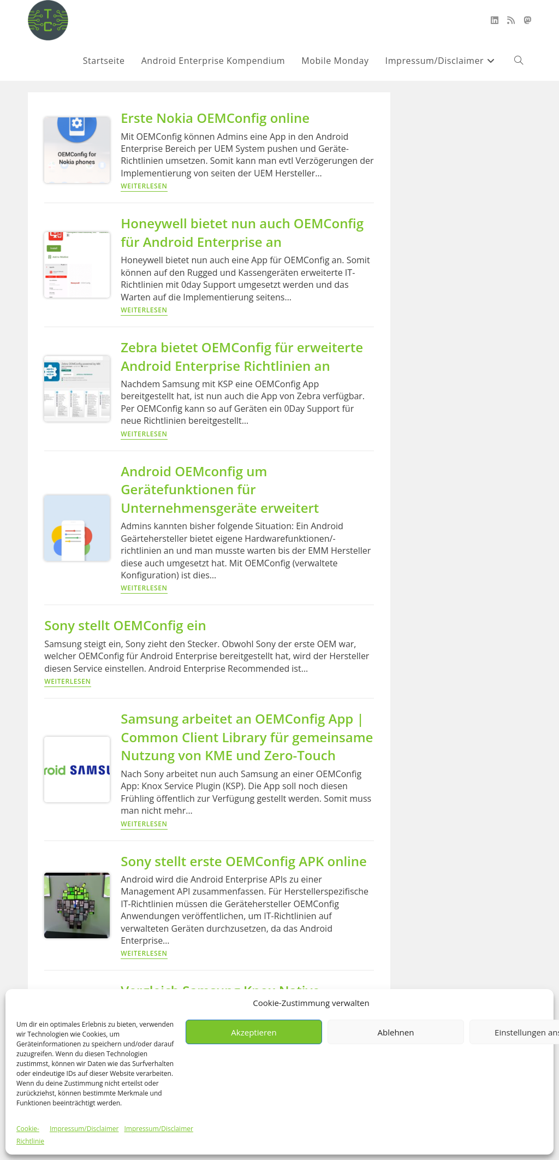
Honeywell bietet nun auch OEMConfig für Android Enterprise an (242, 232)
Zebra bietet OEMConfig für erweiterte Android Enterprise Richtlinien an (242, 356)
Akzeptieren (253, 1032)
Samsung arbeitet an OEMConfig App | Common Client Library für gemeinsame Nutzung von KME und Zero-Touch (247, 736)
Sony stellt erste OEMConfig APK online (244, 861)
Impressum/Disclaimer (84, 1128)
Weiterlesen (144, 187)
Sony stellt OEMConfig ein (125, 625)
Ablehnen (396, 1032)
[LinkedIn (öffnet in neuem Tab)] (494, 20)
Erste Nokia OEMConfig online (215, 118)
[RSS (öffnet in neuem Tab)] (511, 20)
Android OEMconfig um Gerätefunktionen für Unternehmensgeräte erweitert (220, 489)
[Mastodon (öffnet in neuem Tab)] (527, 20)
